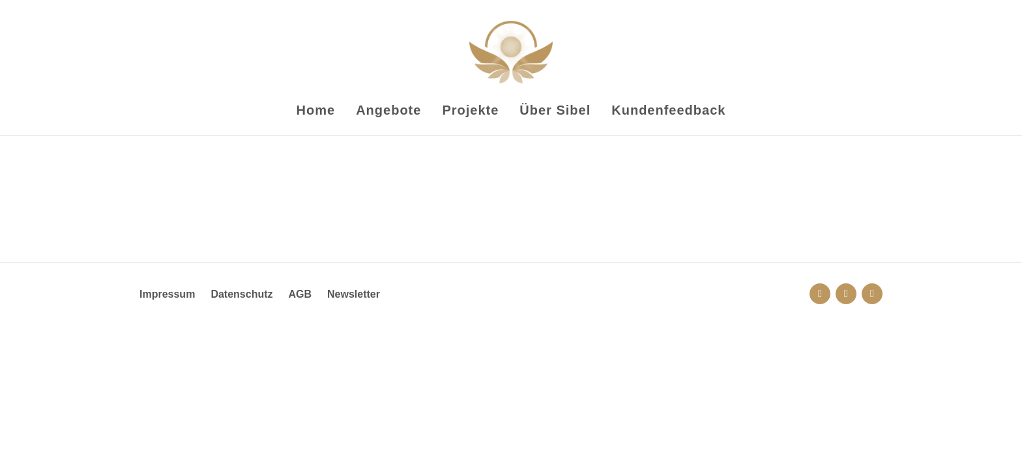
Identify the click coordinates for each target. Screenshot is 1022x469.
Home (316, 110)
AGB (300, 294)
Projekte (470, 110)
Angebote (388, 110)
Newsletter (353, 294)
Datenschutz (241, 294)
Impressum (167, 294)
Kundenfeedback (668, 110)
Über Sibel (555, 110)
